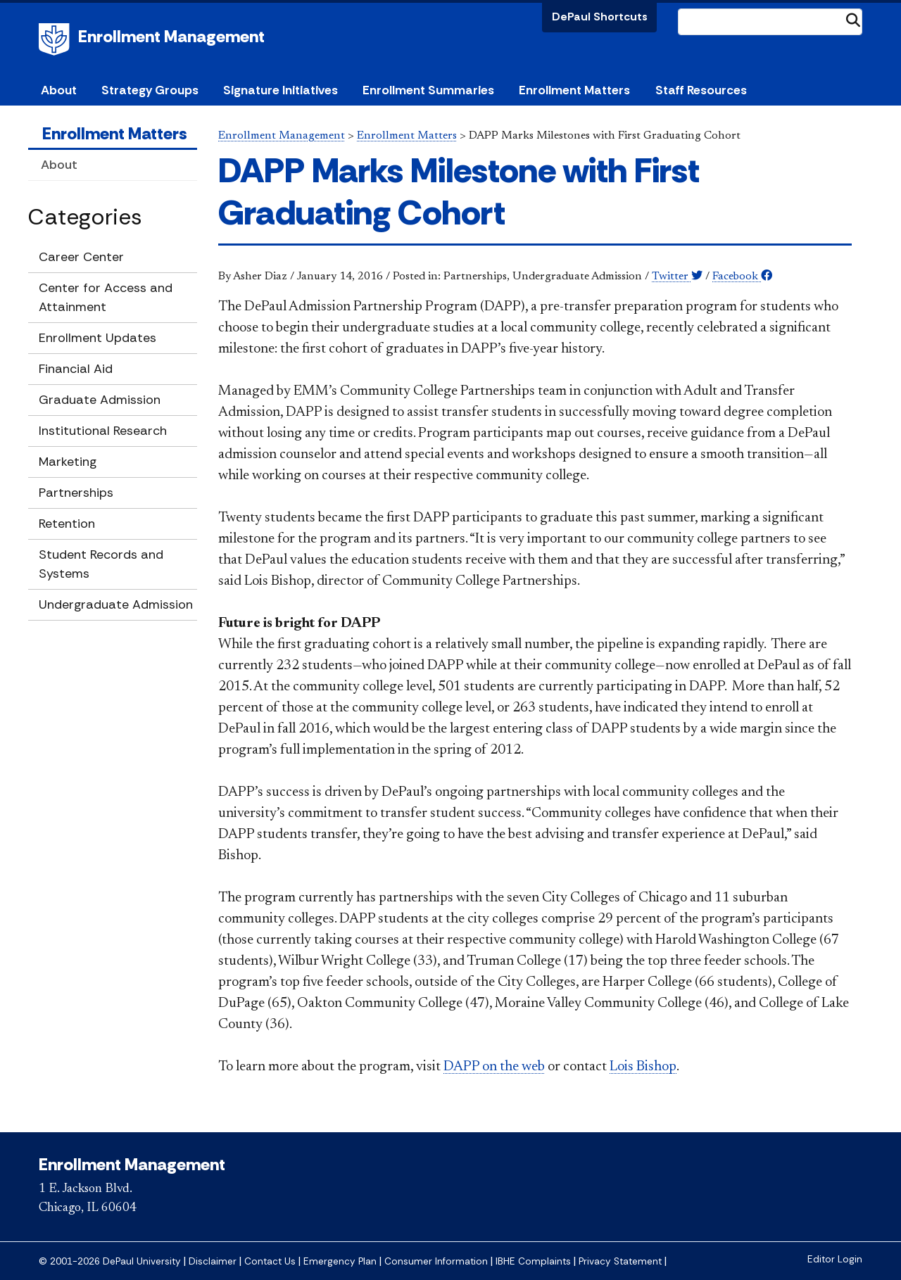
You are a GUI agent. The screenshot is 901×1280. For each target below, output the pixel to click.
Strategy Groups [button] (150, 90)
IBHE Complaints (533, 1261)
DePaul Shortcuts (600, 16)
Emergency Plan (340, 1261)
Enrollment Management (171, 36)
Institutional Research (103, 430)
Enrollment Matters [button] (574, 90)
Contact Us (270, 1261)
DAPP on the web (494, 1067)
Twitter (677, 276)
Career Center (81, 256)
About (59, 164)
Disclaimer (213, 1261)
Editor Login (834, 1259)
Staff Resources (701, 90)
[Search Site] (770, 21)
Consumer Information (436, 1261)
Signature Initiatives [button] (280, 90)
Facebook (742, 276)
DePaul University (56, 39)
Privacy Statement (620, 1261)
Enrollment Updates (97, 337)
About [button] (59, 90)
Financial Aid (76, 368)
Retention (67, 523)
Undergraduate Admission (116, 604)
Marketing (67, 461)
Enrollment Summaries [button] (428, 90)
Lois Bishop (643, 1067)
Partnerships (76, 492)
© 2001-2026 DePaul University (110, 1261)
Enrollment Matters (114, 133)
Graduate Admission (99, 399)
